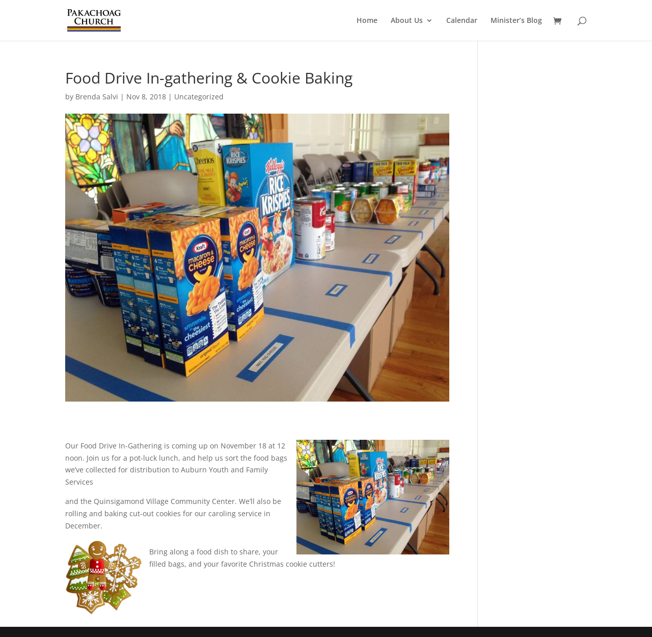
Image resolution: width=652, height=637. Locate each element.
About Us (407, 21)
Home (367, 21)
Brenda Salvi (96, 96)
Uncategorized (199, 96)
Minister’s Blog (516, 21)
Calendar (461, 21)
